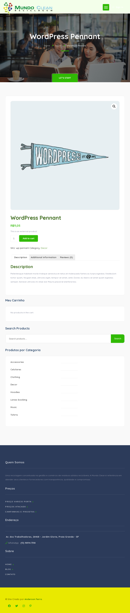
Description (20, 257)
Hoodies (15, 392)
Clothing (15, 377)
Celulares (15, 369)
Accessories (17, 362)
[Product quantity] (14, 238)
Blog (8, 569)
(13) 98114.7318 (28, 542)
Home (47, 45)
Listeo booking (18, 399)
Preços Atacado (15, 507)
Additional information (43, 257)
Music (13, 407)
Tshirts (14, 414)
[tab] (20, 257)
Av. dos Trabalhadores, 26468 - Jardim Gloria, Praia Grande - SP (42, 536)
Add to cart (28, 238)
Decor (58, 45)
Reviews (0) (66, 257)
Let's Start (65, 78)
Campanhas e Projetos (20, 512)
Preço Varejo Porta (18, 502)
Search (117, 338)
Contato (10, 574)
